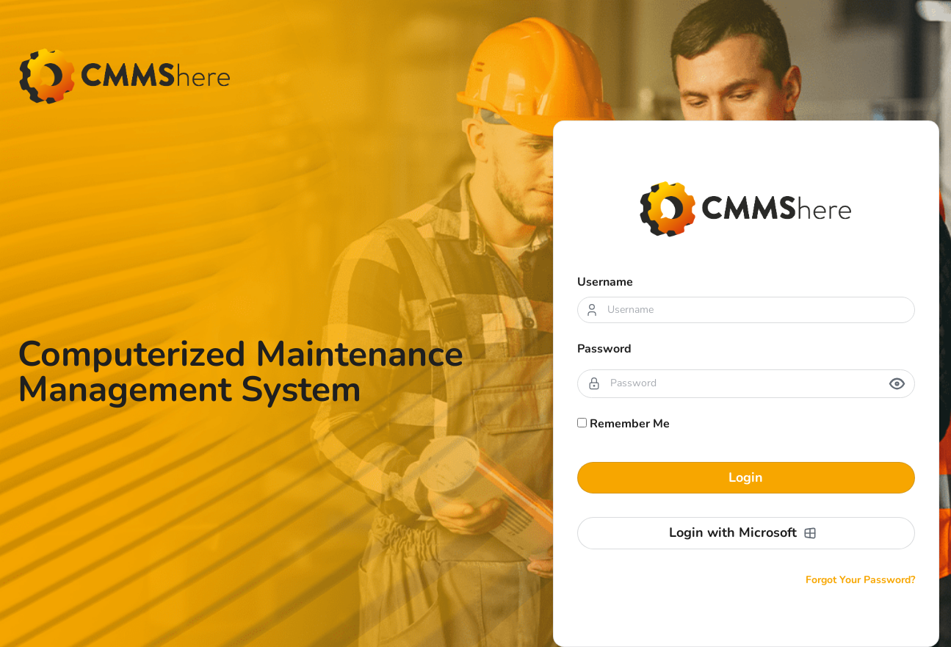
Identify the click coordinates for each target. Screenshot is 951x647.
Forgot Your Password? (860, 580)
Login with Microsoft (743, 532)
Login (745, 477)
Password (604, 349)
